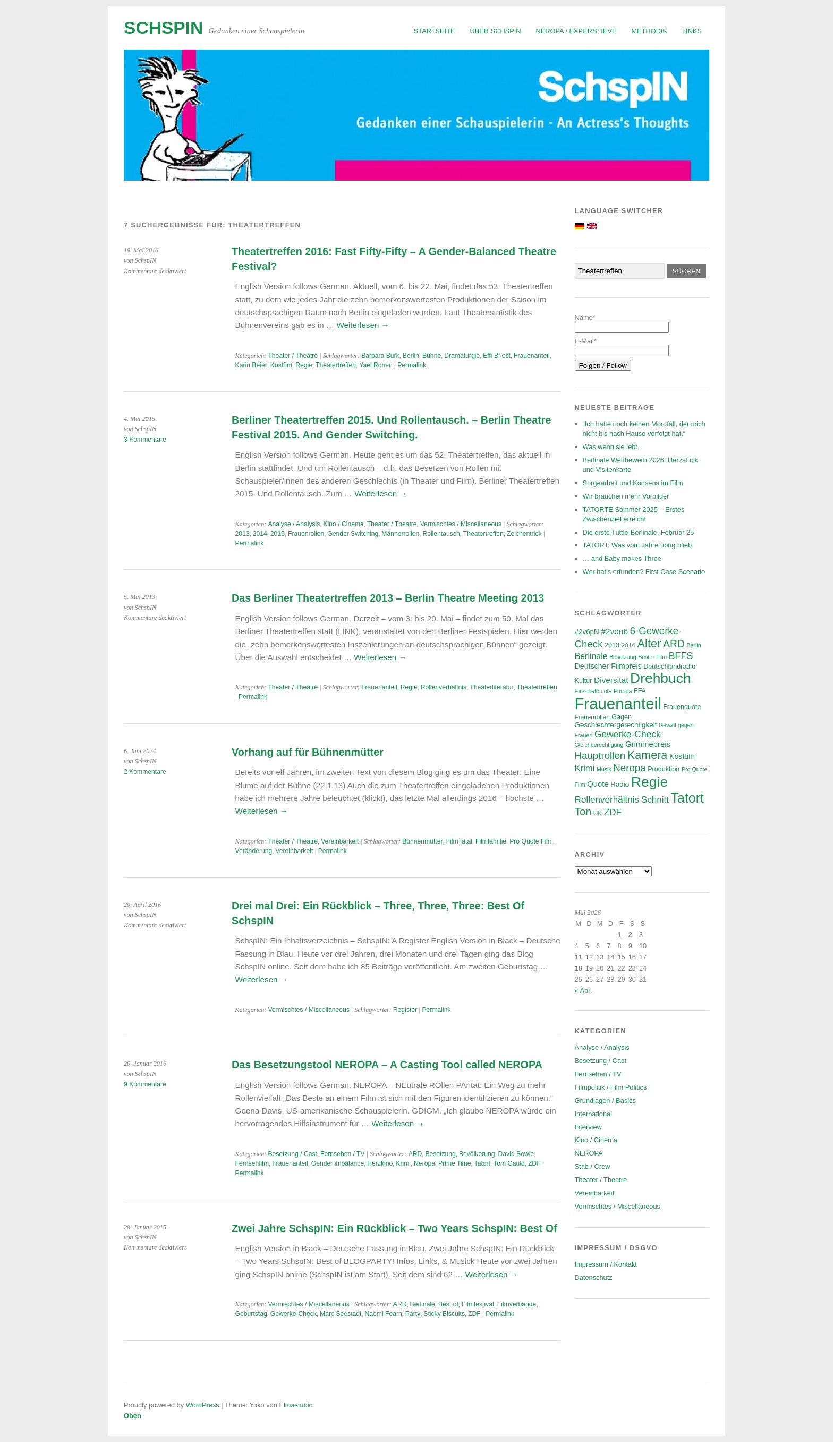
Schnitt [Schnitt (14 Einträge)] (655, 800)
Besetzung (440, 1154)
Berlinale (422, 1304)
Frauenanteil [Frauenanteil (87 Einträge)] (618, 703)
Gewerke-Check (293, 1314)
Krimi (403, 1163)
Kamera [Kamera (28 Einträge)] (647, 755)
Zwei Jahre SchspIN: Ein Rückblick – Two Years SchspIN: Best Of (394, 1228)
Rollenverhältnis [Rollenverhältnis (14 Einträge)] (607, 800)
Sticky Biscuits (444, 1314)
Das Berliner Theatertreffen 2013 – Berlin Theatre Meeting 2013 (388, 598)
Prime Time (454, 1163)
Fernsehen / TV (342, 1154)
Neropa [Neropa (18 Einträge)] (629, 767)
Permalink (411, 365)
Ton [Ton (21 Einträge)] (583, 811)
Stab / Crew (592, 1166)
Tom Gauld (509, 1163)
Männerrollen (400, 533)
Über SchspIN (495, 31)
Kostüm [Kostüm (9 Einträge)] (682, 756)
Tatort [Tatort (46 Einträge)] (687, 797)
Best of (448, 1304)
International (593, 1114)
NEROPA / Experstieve (576, 31)
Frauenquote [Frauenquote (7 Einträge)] (682, 707)
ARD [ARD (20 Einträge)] (674, 644)
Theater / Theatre (293, 355)
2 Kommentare (145, 771)
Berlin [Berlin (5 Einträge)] (694, 645)
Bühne (431, 355)
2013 (242, 533)
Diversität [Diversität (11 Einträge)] (611, 680)
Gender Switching (352, 533)
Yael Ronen (376, 365)
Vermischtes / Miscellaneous (461, 524)
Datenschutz (594, 1277)
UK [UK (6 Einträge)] (597, 812)
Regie (303, 365)
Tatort (482, 1163)
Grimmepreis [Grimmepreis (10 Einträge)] (647, 744)
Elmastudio (295, 1405)
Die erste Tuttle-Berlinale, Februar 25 (638, 532)
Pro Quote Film (531, 841)
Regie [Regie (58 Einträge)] (649, 782)
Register (405, 1010)
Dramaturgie (462, 355)
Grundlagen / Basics (605, 1100)
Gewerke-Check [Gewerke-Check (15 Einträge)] (627, 734)
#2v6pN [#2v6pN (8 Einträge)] (587, 632)
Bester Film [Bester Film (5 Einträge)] (652, 657)
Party (412, 1314)
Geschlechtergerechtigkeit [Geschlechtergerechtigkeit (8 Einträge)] (616, 725)
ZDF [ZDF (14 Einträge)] (613, 812)
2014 (260, 533)
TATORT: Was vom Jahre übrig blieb (637, 545)
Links (692, 31)
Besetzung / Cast (292, 1154)
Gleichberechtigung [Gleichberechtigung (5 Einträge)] (599, 744)
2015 (277, 533)
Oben (132, 1416)
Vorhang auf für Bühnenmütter (308, 752)
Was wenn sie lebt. (611, 447)
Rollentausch (441, 533)
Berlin (411, 355)
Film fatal (459, 841)
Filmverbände (517, 1304)
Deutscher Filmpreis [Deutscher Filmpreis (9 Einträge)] (608, 666)
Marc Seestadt (340, 1314)
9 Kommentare (145, 1084)
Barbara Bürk (380, 355)
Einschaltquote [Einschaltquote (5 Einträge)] (593, 691)
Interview (588, 1127)
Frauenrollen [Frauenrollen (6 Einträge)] (592, 716)
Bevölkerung (477, 1154)
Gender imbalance (337, 1163)
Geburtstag (251, 1314)
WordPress (202, 1405)
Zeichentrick (524, 533)
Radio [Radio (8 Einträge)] (619, 784)
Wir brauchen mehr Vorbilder (626, 496)
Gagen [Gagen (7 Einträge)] (621, 717)
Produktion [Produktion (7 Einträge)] (663, 769)
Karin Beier (251, 365)
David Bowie (516, 1154)
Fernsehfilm (252, 1163)
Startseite (434, 31)
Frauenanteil (532, 355)
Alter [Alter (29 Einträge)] (649, 643)
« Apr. (583, 990)
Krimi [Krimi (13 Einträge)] (585, 768)
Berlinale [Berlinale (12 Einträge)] (591, 656)
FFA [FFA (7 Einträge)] (640, 691)
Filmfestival (478, 1304)
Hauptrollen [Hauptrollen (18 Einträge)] (600, 755)
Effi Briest (497, 355)
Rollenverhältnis (444, 687)
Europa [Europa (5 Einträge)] (623, 691)
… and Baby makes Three (622, 558)
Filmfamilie (490, 841)
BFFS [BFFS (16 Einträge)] (681, 656)
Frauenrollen (306, 533)
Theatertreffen (336, 365)
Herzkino (380, 1163)
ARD (415, 1154)
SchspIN (163, 28)
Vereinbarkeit (340, 841)
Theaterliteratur (491, 687)
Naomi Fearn (383, 1314)
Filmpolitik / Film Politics (611, 1087)
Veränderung (254, 851)
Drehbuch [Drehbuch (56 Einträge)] (660, 678)
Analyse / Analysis (294, 524)
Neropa (424, 1163)
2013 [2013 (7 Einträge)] (612, 645)
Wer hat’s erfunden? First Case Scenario (644, 572)
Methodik (649, 31)
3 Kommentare (145, 439)
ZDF (534, 1163)
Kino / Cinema (343, 524)
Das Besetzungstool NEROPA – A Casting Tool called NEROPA (387, 1064)
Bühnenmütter (422, 841)
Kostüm (281, 365)
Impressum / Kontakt (606, 1264)
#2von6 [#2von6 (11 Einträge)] (614, 631)
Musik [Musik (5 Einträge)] (604, 769)
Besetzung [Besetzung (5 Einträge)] (622, 657)
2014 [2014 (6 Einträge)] (628, 645)
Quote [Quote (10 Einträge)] (597, 784)
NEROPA (589, 1153)
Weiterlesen (362, 325)
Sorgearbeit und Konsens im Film (633, 483)
